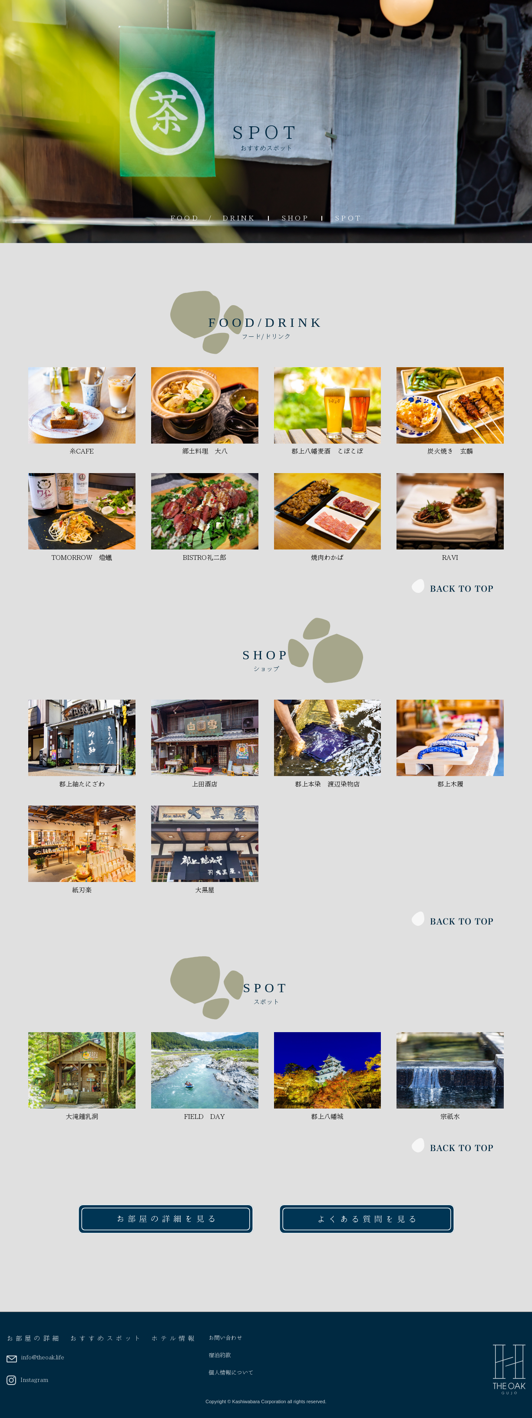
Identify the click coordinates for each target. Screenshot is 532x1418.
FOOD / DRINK (213, 218)
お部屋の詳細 (34, 1338)
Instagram (27, 1380)
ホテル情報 (174, 1338)
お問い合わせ (225, 1338)
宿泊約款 (219, 1355)
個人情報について (231, 1373)
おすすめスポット (106, 1338)
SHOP (295, 218)
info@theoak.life (35, 1358)
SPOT (348, 218)
